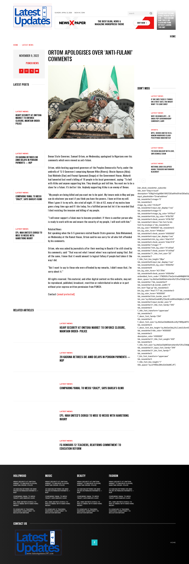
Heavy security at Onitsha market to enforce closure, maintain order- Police (29, 119)
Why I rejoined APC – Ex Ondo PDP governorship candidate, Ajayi (161, 118)
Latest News (27, 44)
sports (154, 130)
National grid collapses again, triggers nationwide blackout (162, 169)
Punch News (32, 63)
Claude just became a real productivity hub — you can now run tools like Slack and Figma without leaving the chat (166, 20)
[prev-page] (139, 180)
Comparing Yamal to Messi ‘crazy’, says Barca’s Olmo (29, 198)
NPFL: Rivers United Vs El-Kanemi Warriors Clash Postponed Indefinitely (161, 135)
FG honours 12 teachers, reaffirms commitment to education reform (90, 446)
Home (15, 44)
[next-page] (143, 180)
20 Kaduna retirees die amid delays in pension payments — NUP (27, 160)
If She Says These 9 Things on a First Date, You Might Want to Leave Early (162, 101)
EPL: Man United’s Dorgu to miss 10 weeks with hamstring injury (29, 235)
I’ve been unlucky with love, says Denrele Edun (162, 152)
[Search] (150, 13)
